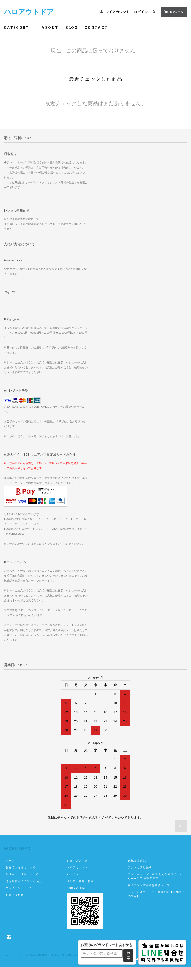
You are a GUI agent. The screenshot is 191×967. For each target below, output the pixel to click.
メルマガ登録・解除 (80, 881)
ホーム (10, 860)
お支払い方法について (20, 867)
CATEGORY (19, 27)
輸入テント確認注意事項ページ (149, 885)
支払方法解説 (137, 860)
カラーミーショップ (18, 955)
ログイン (141, 12)
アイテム (173, 12)
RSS (70, 888)
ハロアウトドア (29, 12)
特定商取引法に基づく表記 (23, 881)
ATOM (80, 888)
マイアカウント (117, 12)
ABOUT (49, 27)
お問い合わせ (15, 894)
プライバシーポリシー (20, 888)
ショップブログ (77, 860)
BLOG (71, 27)
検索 (128, 955)
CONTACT (96, 27)
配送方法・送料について (22, 874)
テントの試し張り (140, 867)
